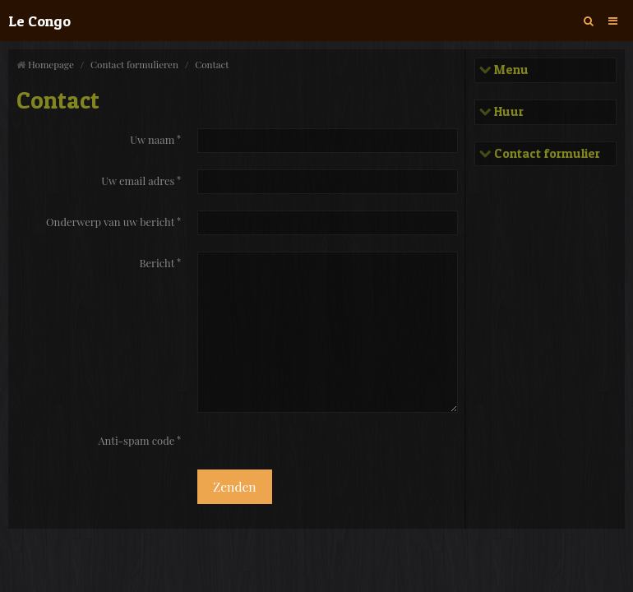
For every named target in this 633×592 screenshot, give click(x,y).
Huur (507, 111)
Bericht (156, 263)
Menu (510, 69)
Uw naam (152, 139)
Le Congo (39, 21)
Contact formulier (545, 153)
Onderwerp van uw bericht (110, 222)
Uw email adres (137, 180)
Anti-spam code (136, 440)
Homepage (51, 64)
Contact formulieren (134, 64)
